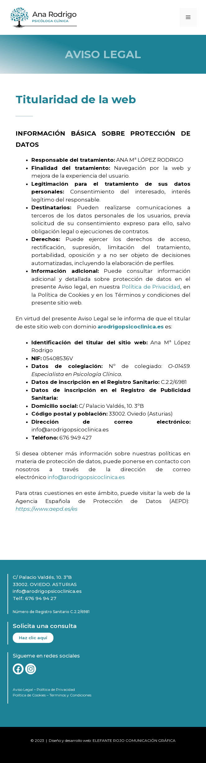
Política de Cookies (29, 695)
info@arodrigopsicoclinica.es (86, 477)
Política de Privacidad (151, 287)
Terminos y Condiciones (70, 695)
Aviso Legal (23, 689)
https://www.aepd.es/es (46, 509)
